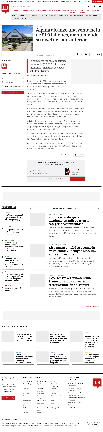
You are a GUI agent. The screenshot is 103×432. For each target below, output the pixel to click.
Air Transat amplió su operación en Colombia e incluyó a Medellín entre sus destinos (72, 251)
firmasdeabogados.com (58, 423)
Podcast (25, 407)
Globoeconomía (56, 395)
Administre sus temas (10, 93)
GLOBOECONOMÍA (45, 10)
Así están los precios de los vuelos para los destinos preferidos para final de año (92, 358)
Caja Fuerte (40, 383)
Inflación (34, 16)
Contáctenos (72, 390)
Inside (53, 400)
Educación (8, 226)
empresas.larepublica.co (40, 423)
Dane (41, 16)
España (7, 256)
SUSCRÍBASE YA (77, 179)
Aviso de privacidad (74, 392)
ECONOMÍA (24, 10)
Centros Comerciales (65, 16)
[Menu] (12, 10)
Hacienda (7, 212)
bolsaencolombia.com (75, 423)
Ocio (52, 403)
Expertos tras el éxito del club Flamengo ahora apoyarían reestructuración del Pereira (70, 281)
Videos (39, 412)
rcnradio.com (59, 425)
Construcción (9, 240)
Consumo (26, 388)
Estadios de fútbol (51, 16)
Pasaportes (16, 18)
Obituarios (40, 403)
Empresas (26, 393)
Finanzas (26, 395)
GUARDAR (95, 54)
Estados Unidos (79, 16)
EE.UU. (6, 271)
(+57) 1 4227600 (7, 391)
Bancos (52, 352)
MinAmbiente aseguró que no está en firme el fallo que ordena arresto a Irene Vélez (14, 218)
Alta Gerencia (41, 381)
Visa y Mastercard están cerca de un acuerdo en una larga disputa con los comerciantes (14, 277)
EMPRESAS (32, 10)
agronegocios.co (24, 423)
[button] (30, 171)
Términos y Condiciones (75, 395)
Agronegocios (27, 381)
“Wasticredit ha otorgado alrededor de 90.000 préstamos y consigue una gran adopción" (58, 358)
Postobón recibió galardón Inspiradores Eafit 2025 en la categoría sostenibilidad (69, 220)
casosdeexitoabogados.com (11, 425)
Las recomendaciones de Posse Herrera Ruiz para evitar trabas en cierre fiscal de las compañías (91, 340)
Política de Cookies (74, 402)
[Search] (88, 6)
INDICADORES (91, 10)
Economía (54, 388)
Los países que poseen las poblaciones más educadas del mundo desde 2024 (14, 232)
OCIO (37, 10)
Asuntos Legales (28, 383)
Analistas (8, 285)
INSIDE (99, 10)
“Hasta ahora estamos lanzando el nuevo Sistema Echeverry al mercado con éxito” (24, 358)
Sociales (25, 412)
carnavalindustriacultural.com (32, 425)
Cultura (18, 352)
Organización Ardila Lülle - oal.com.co (94, 423)
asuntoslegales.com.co (9, 423)
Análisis (53, 381)
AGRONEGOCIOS (57, 10)
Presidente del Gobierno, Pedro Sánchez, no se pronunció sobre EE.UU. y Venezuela (14, 262)
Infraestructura (41, 400)
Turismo (87, 352)
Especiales (40, 393)
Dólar (24, 18)
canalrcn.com (48, 425)
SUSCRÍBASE (97, 1)
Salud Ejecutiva (56, 407)
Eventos (53, 393)
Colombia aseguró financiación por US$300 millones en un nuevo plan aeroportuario (14, 246)
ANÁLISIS (66, 10)
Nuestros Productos (74, 388)
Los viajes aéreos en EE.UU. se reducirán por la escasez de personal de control (24, 337)
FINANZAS (17, 10)
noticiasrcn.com (70, 425)
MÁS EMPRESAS (91, 306)
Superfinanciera (91, 16)
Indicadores (27, 400)
